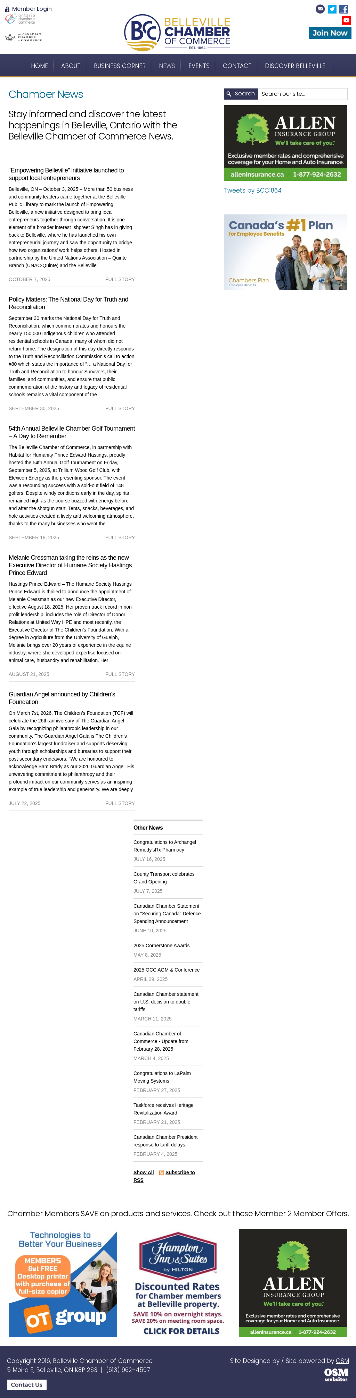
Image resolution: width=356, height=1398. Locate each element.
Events (199, 66)
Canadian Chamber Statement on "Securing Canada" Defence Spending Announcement (167, 913)
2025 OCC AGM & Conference (167, 970)
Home (39, 66)
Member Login (28, 9)
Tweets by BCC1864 (253, 190)
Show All (144, 1172)
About (71, 66)
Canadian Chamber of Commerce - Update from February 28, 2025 (161, 1041)
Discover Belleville (295, 66)
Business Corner (120, 66)
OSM (342, 1361)
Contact (237, 66)
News (167, 66)
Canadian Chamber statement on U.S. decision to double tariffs (166, 1001)
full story (120, 279)
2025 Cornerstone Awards (162, 945)
